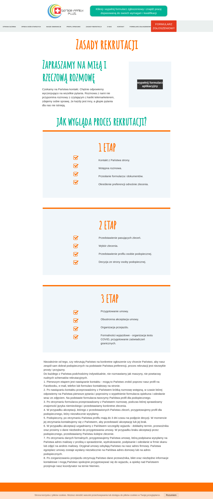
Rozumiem (171, 495)
